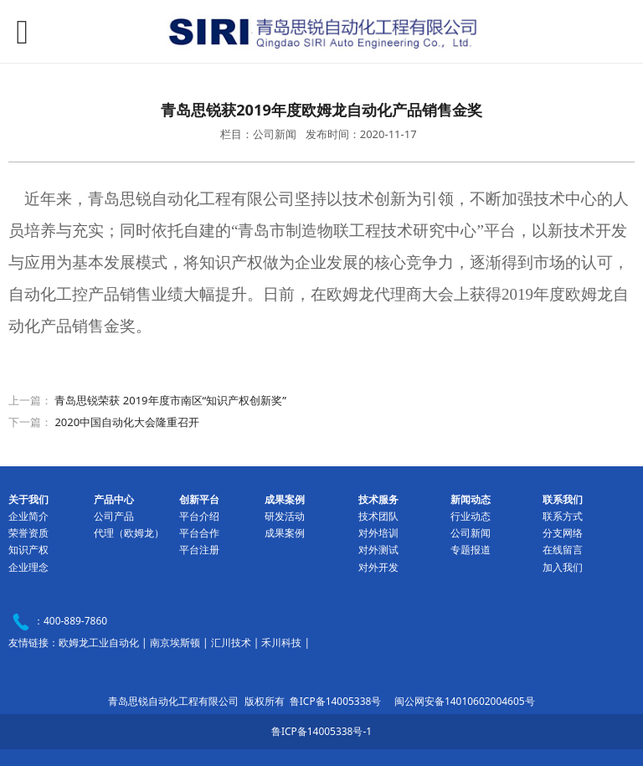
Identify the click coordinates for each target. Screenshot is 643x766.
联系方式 (563, 516)
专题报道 (470, 549)
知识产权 (28, 549)
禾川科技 (281, 642)
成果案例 (285, 533)
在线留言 (563, 549)
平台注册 (199, 549)
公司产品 (114, 516)
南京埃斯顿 (175, 642)
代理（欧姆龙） (129, 533)
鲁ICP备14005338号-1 (321, 731)
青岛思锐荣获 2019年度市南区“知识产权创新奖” (169, 400)
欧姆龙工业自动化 (99, 642)
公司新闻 (470, 533)
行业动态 (470, 516)
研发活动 (285, 516)
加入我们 (563, 567)
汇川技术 (231, 642)
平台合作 (199, 533)
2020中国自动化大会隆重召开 (126, 421)
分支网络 (563, 533)
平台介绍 (199, 516)
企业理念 (28, 567)
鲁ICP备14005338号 (336, 701)
